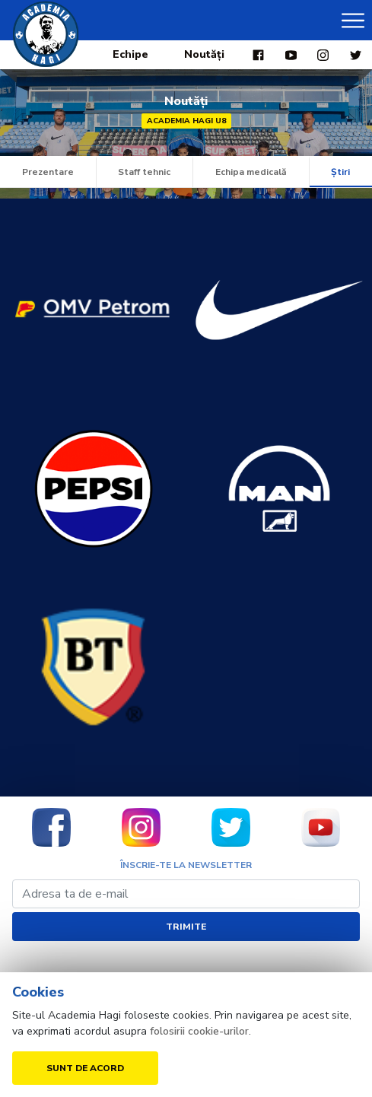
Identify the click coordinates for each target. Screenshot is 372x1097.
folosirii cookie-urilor (199, 1031)
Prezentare (48, 172)
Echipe (130, 54)
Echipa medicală (251, 172)
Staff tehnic (144, 172)
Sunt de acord (85, 1068)
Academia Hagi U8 (186, 121)
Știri (340, 172)
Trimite (186, 927)
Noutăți (204, 54)
